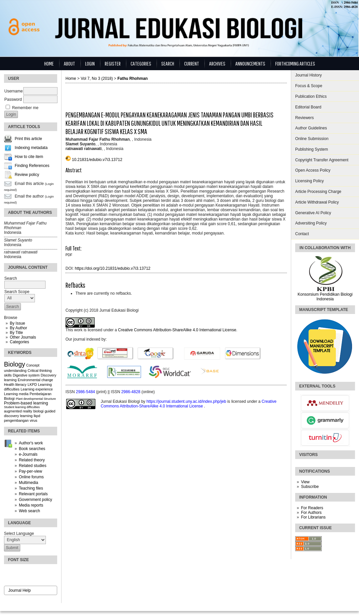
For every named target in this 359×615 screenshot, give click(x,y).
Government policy (35, 499)
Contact (302, 233)
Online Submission (311, 138)
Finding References (32, 166)
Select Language (19, 533)
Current (191, 63)
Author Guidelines (311, 128)
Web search (29, 511)
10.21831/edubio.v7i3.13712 (97, 159)
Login (90, 63)
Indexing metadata (31, 148)
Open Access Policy (312, 170)
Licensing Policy (309, 181)
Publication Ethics (311, 96)
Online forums (31, 477)
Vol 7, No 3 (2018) (97, 78)
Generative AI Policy (313, 213)
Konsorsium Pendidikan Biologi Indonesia (325, 296)
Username (13, 91)
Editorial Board (308, 107)
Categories (19, 342)
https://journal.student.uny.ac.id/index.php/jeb (186, 401)
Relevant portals (33, 494)
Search (167, 63)
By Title (16, 332)
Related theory (32, 460)
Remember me (25, 107)
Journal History (308, 75)
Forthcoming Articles (295, 63)
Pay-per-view (30, 471)
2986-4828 (131, 391)
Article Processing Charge (318, 191)
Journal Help (19, 590)
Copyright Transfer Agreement (321, 160)
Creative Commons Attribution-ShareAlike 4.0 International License (177, 330)
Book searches (32, 448)
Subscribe (309, 486)
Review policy (27, 175)
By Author (18, 328)
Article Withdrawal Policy (317, 202)
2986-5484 (86, 391)
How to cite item (29, 157)
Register (113, 63)
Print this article (28, 139)
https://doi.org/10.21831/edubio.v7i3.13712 (113, 268)
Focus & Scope (308, 85)
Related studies (33, 465)
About (69, 63)
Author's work (31, 443)
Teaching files (31, 488)
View (305, 482)
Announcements (250, 63)
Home (49, 63)
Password (13, 99)
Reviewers (304, 117)
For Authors (311, 512)
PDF (68, 255)
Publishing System (311, 149)
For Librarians (313, 517)
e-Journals (28, 454)
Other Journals (23, 337)
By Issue (17, 323)
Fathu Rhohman (132, 78)
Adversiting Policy (311, 223)
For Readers (312, 508)
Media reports (31, 505)
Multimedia (28, 482)
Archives (217, 63)
